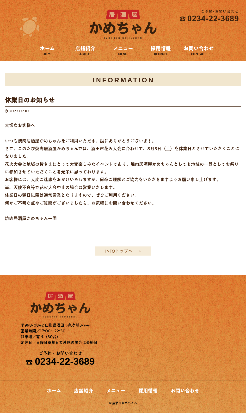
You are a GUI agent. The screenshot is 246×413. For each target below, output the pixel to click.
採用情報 (160, 51)
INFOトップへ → (123, 251)
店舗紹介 (85, 51)
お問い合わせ (198, 51)
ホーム (47, 51)
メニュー (123, 51)
